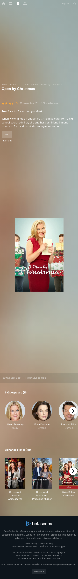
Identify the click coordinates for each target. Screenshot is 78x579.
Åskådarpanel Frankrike (49, 558)
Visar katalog (31, 543)
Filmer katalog (46, 543)
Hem (4, 84)
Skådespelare (11, 378)
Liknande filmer (35, 378)
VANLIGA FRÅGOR (39, 546)
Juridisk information (22, 552)
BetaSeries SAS (23, 555)
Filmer (13, 84)
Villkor (45, 552)
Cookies (37, 552)
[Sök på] (75, 3)
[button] (15, 417)
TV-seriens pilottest (27, 558)
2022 (23, 84)
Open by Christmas (51, 84)
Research (57, 555)
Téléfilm (33, 84)
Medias (36, 555)
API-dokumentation (20, 546)
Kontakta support (58, 546)
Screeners (46, 555)
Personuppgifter (58, 552)
